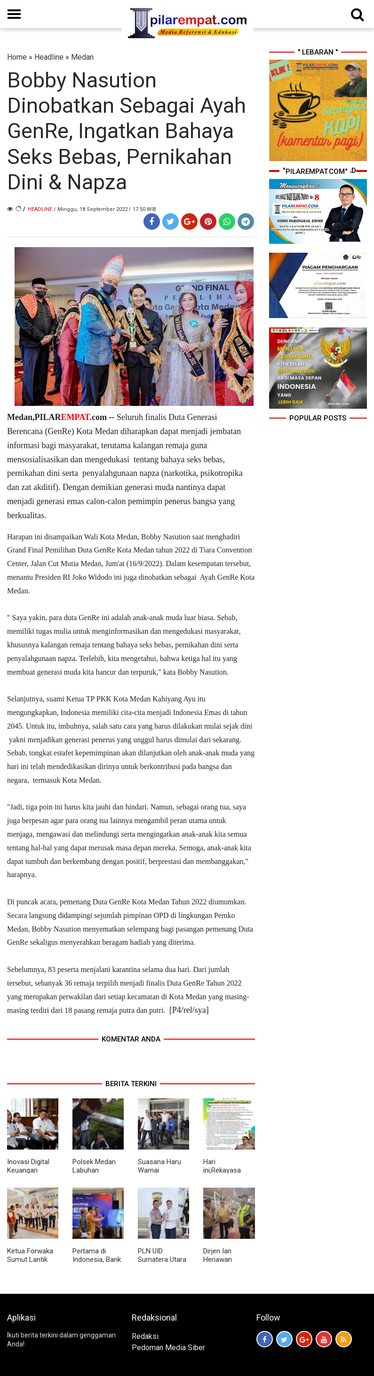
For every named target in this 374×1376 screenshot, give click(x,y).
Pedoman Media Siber (168, 1347)
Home (17, 57)
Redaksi (145, 1336)
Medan (82, 57)
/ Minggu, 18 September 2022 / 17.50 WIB (105, 209)
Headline (49, 57)
